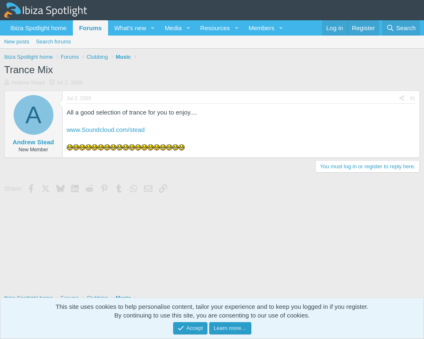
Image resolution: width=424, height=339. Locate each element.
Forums (90, 27)
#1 (412, 98)
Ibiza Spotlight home (38, 27)
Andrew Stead (28, 82)
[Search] (401, 28)
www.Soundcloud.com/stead (106, 129)
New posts (16, 41)
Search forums (53, 41)
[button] (153, 28)
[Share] (401, 98)
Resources (215, 27)
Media (173, 27)
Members (261, 27)
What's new (130, 27)
